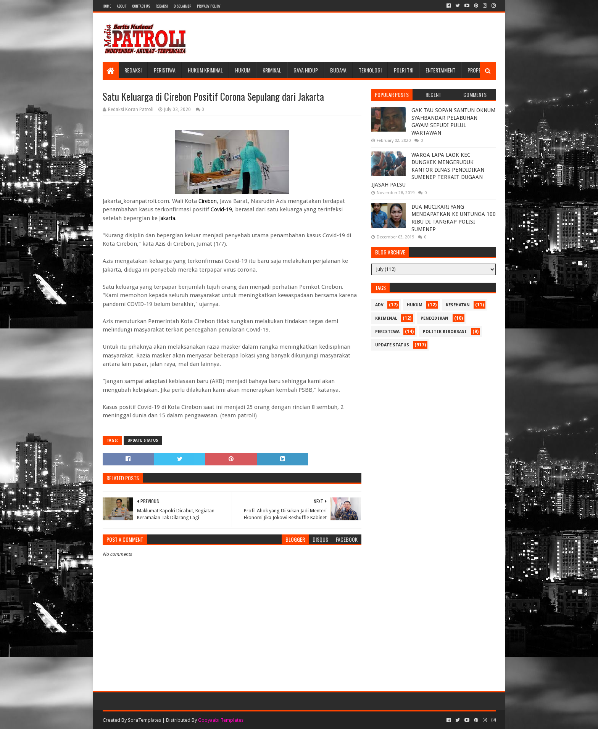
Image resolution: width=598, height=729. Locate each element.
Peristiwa (165, 70)
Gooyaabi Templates (220, 720)
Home (107, 6)
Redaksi (162, 6)
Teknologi (370, 70)
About (121, 6)
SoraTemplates (144, 720)
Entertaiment (440, 70)
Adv (379, 305)
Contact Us (141, 6)
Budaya (338, 70)
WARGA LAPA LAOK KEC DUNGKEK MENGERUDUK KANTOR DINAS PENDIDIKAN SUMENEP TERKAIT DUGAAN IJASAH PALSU (427, 170)
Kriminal (272, 70)
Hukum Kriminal (205, 70)
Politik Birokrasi (445, 331)
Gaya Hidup (305, 70)
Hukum (242, 70)
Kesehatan (458, 305)
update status (142, 440)
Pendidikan (434, 318)
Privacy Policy (209, 6)
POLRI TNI (403, 70)
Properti (477, 70)
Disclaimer (182, 6)
